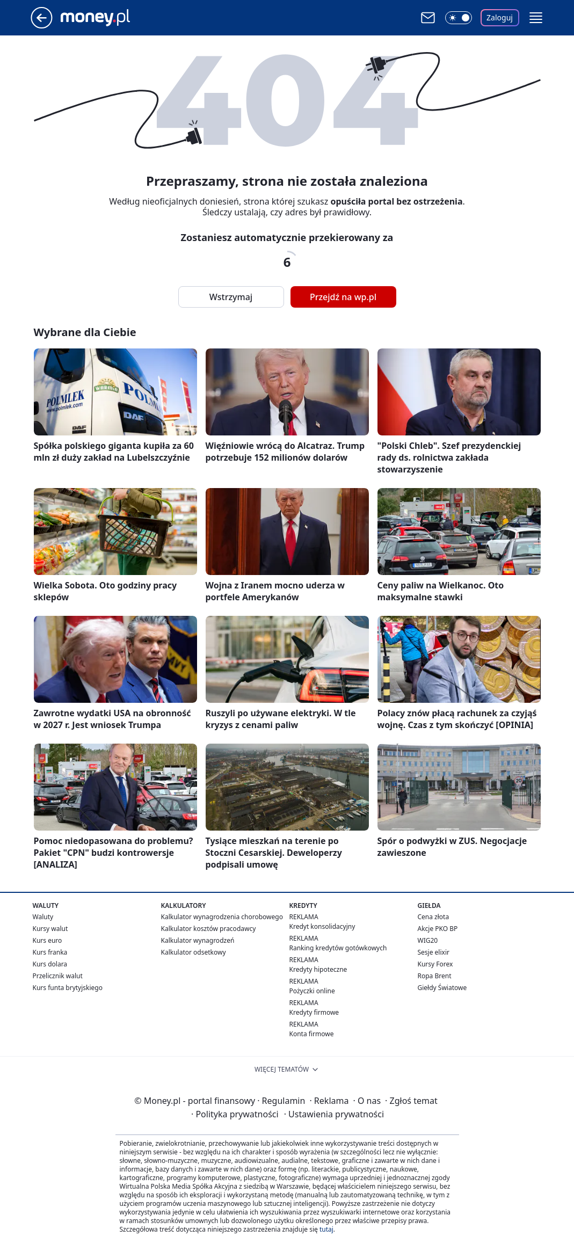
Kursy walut (50, 928)
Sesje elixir (433, 952)
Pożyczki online (312, 990)
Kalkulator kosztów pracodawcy (208, 928)
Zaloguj (499, 17)
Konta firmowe (311, 1033)
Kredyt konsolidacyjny (322, 926)
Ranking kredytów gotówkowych (338, 947)
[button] (535, 17)
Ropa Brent (435, 975)
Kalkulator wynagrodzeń (198, 940)
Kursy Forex (435, 964)
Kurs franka (50, 952)
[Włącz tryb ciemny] (458, 17)
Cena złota (433, 916)
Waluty (43, 916)
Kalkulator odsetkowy (193, 952)
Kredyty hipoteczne (318, 969)
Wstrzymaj (230, 297)
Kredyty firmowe (314, 1012)
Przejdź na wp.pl (343, 297)
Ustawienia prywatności (334, 1114)
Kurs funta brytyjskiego (68, 987)
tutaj (326, 1229)
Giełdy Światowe (442, 987)
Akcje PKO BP (438, 928)
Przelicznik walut (58, 975)
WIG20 (428, 940)
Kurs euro (47, 940)
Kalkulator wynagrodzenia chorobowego (222, 916)
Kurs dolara (50, 964)
